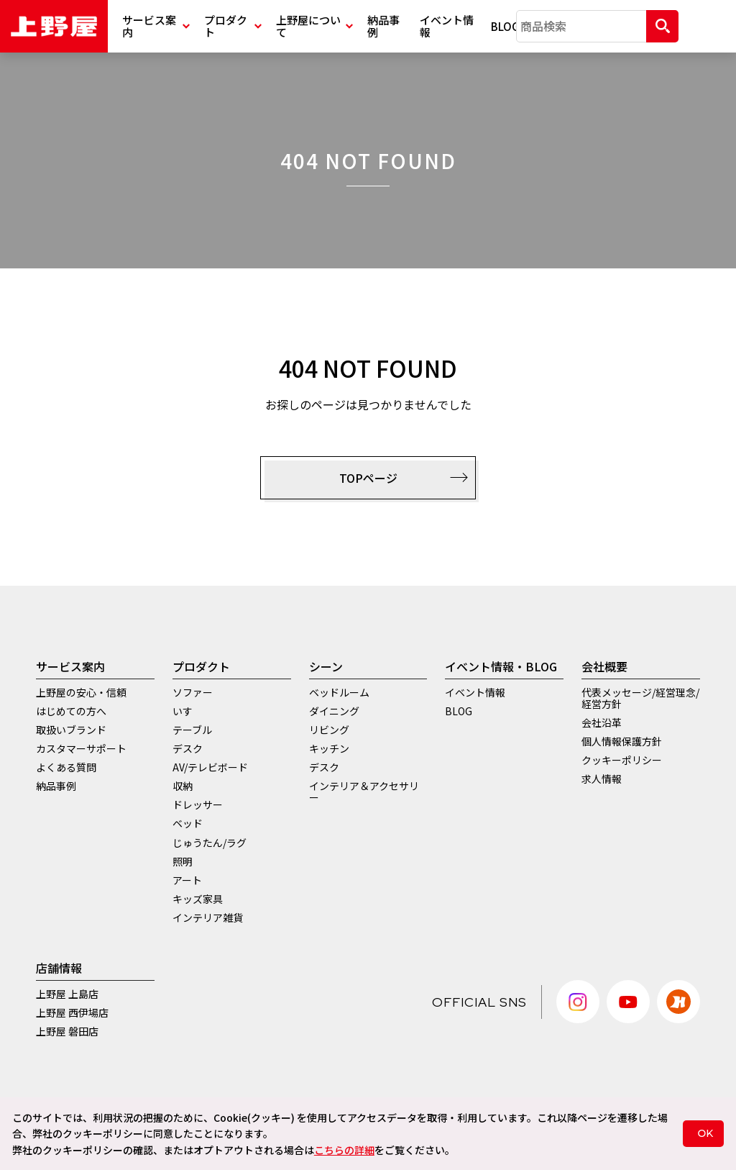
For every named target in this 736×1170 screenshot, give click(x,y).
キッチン (329, 748)
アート (187, 880)
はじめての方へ (71, 711)
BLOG (503, 26)
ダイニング (334, 711)
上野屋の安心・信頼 (81, 692)
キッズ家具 (197, 898)
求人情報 (601, 778)
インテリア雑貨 (207, 917)
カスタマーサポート (81, 748)
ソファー (192, 692)
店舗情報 (59, 967)
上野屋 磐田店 (67, 1031)
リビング (329, 729)
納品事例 (383, 26)
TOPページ (404, 477)
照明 (182, 861)
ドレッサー (197, 804)
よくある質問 (66, 767)
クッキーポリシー (621, 760)
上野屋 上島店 (67, 993)
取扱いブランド (71, 729)
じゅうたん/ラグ (209, 842)
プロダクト (233, 26)
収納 (182, 786)
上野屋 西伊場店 (72, 1012)
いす (182, 711)
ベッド (187, 823)
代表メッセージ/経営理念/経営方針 (640, 697)
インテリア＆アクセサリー (364, 791)
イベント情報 (447, 26)
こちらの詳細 (344, 1150)
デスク (187, 748)
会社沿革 (601, 722)
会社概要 (604, 666)
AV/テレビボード (210, 767)
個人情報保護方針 (621, 741)
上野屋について (314, 26)
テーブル (192, 729)
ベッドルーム (339, 692)
